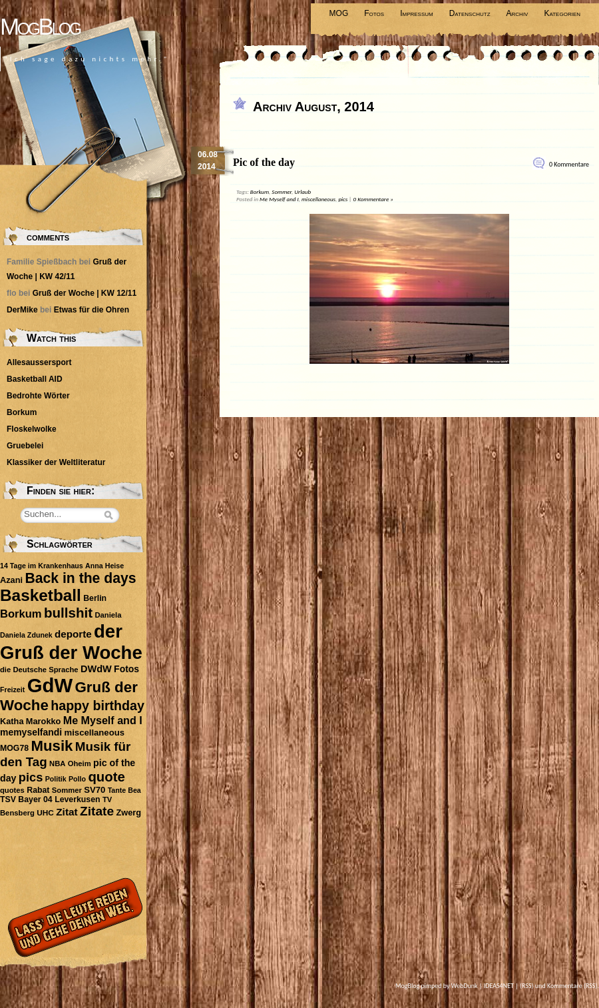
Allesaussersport (39, 362)
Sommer (282, 191)
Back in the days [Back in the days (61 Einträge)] (80, 578)
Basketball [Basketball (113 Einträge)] (40, 595)
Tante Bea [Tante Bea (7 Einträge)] (124, 790)
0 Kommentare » (373, 199)
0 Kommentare (569, 164)
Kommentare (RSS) (572, 985)
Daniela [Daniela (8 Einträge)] (108, 615)
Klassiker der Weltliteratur (56, 462)
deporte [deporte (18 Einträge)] (73, 634)
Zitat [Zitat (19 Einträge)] (66, 811)
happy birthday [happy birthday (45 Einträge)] (97, 705)
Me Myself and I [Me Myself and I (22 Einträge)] (102, 720)
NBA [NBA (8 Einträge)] (57, 763)
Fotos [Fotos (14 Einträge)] (126, 669)
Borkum (259, 191)
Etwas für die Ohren (91, 309)
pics (342, 199)
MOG (339, 13)
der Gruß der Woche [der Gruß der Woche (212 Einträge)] (71, 642)
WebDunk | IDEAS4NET (482, 985)
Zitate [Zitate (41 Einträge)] (97, 811)
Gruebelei (25, 445)
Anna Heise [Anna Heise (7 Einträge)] (104, 566)
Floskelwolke (32, 429)
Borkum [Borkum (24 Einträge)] (21, 614)
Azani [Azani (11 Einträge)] (11, 580)
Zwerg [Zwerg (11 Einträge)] (128, 812)
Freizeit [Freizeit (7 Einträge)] (12, 690)
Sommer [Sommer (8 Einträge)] (67, 790)
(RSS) (527, 985)
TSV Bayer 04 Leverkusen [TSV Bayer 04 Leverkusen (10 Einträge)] (50, 799)
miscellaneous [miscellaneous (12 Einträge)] (94, 733)
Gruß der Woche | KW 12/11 (85, 293)
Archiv (517, 13)
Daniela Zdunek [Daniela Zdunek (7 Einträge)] (26, 635)
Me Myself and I (279, 199)
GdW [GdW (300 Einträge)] (50, 685)
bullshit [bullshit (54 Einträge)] (68, 612)
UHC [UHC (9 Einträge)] (45, 812)
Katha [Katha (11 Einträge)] (12, 721)
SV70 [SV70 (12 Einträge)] (94, 790)
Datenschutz (470, 13)
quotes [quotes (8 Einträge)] (12, 790)
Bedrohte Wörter (38, 395)
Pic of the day (264, 162)
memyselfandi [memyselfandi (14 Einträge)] (31, 732)
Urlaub (302, 191)
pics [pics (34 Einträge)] (31, 777)
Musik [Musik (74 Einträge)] (52, 746)
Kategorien (562, 13)
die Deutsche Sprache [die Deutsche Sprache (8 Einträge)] (39, 670)
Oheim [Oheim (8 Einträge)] (79, 763)
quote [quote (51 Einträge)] (106, 776)
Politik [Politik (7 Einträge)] (56, 779)
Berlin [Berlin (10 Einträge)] (94, 598)
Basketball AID (35, 379)
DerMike (22, 309)
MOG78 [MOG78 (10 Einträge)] (14, 748)
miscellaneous (318, 199)
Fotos (374, 13)
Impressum (416, 13)
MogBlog (40, 26)
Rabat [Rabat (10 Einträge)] (38, 790)
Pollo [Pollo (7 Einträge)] (77, 779)
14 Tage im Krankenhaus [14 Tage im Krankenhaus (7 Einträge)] (41, 566)
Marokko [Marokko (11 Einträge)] (43, 721)
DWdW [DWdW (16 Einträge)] (96, 669)
